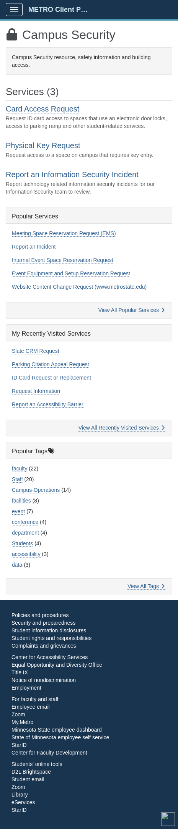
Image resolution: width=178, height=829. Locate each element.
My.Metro (22, 722)
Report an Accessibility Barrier (47, 404)
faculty (19, 468)
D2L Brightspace (31, 772)
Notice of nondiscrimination (43, 680)
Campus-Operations (36, 490)
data (17, 565)
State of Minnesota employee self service (60, 737)
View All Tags (146, 586)
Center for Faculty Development (49, 753)
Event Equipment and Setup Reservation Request (71, 273)
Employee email (30, 707)
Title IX (19, 672)
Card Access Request (42, 109)
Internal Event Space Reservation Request (62, 260)
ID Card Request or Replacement (51, 378)
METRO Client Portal (61, 9)
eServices (23, 802)
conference (25, 522)
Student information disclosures (48, 630)
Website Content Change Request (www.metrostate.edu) (79, 287)
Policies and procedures (40, 615)
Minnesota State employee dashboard (56, 730)
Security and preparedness (43, 623)
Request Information (36, 391)
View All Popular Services (131, 310)
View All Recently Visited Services (121, 428)
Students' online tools (36, 764)
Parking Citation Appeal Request (50, 364)
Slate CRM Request (35, 351)
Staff (17, 479)
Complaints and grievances (43, 646)
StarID (19, 745)
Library (19, 795)
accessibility (26, 554)
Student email (27, 779)
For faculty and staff (35, 699)
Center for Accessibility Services (49, 657)
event (18, 511)
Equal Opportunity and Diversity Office (56, 665)
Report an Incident (34, 247)
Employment (26, 688)
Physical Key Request (43, 145)
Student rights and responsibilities (51, 638)
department (25, 533)
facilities (21, 501)
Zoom (18, 714)
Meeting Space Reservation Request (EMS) (64, 233)
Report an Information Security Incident (72, 174)
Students (22, 543)
